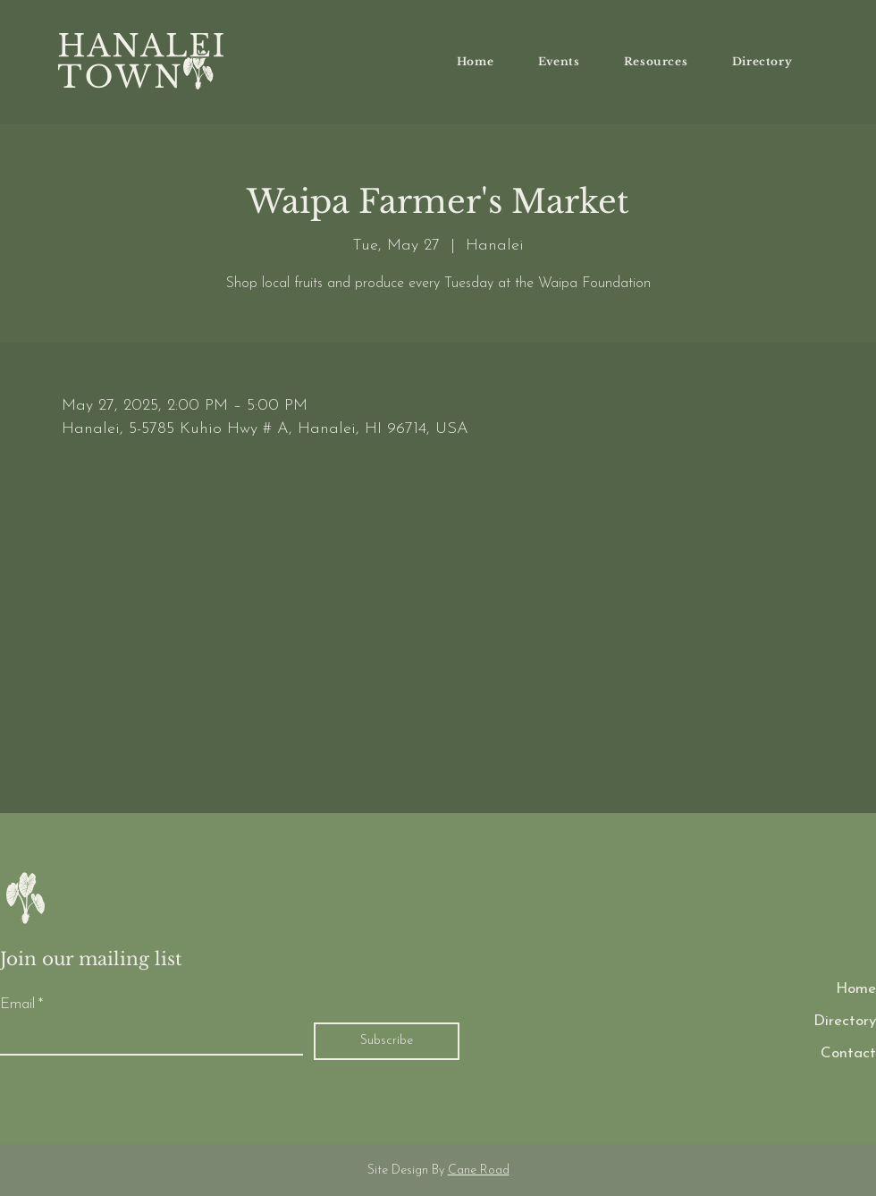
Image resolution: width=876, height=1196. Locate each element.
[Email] (146, 1038)
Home (856, 989)
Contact (848, 1053)
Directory (844, 1021)
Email (21, 1004)
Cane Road (479, 1170)
